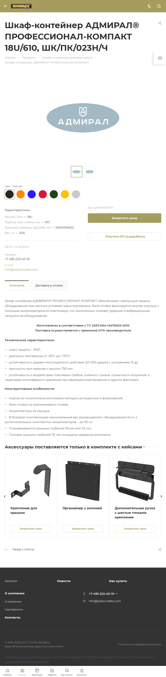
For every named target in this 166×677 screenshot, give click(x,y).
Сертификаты (14, 609)
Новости (64, 581)
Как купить (118, 581)
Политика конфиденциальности (139, 644)
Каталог (11, 581)
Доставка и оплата (49, 285)
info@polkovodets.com (21, 269)
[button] (144, 446)
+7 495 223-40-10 (17, 259)
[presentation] (5, 500)
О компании (15, 593)
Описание (17, 285)
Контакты (12, 617)
